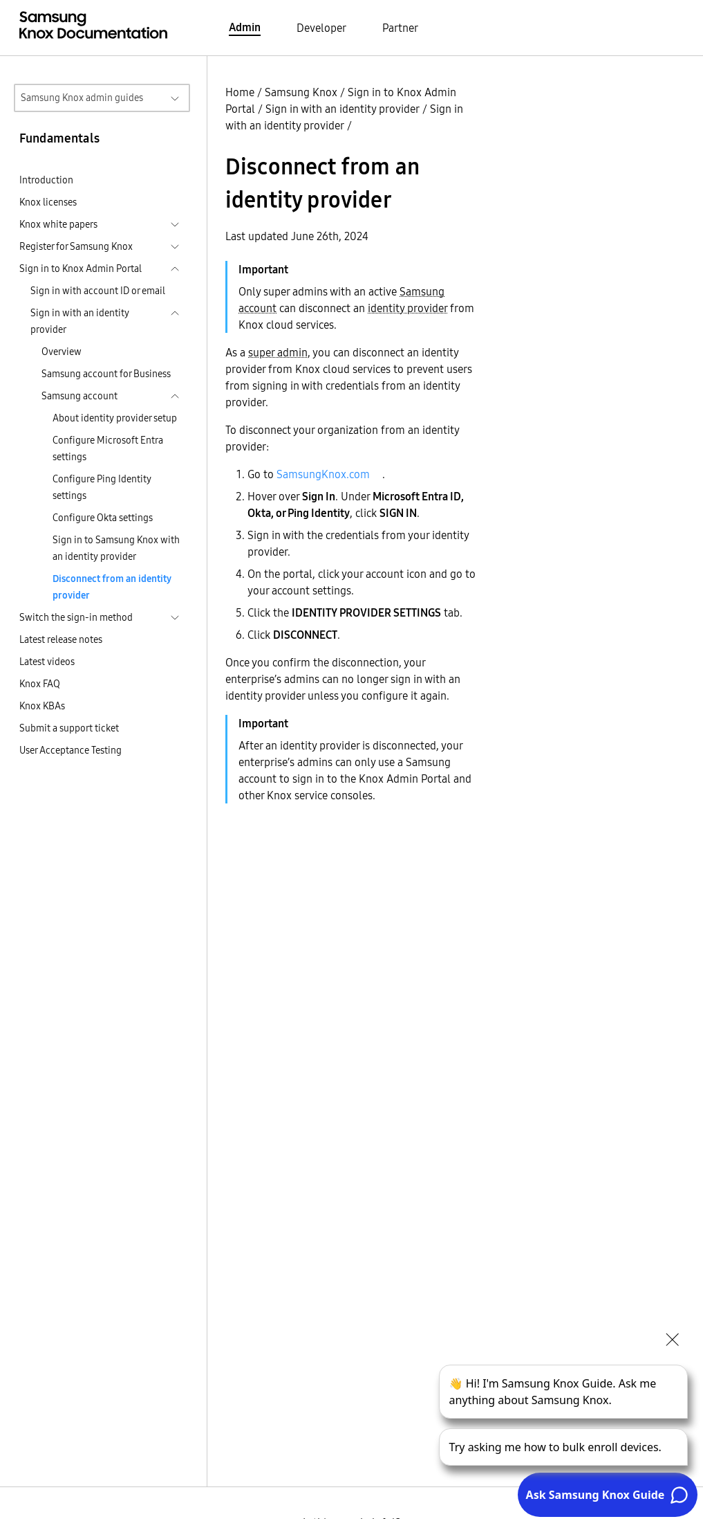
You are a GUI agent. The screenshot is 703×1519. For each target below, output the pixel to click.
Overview (61, 351)
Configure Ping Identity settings (102, 487)
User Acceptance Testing (70, 750)
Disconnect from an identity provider (112, 587)
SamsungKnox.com (323, 474)
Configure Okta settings (103, 518)
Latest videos (47, 661)
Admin (245, 27)
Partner (400, 27)
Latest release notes (60, 639)
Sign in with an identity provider (342, 108)
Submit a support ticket (69, 728)
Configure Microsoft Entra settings (108, 448)
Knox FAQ (39, 684)
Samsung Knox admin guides (82, 97)
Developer (321, 27)
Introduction (46, 180)
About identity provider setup (115, 418)
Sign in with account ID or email (97, 291)
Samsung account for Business (106, 374)
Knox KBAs (42, 706)
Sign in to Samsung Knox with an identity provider (116, 548)
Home (239, 92)
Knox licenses (48, 202)
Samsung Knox (301, 92)
